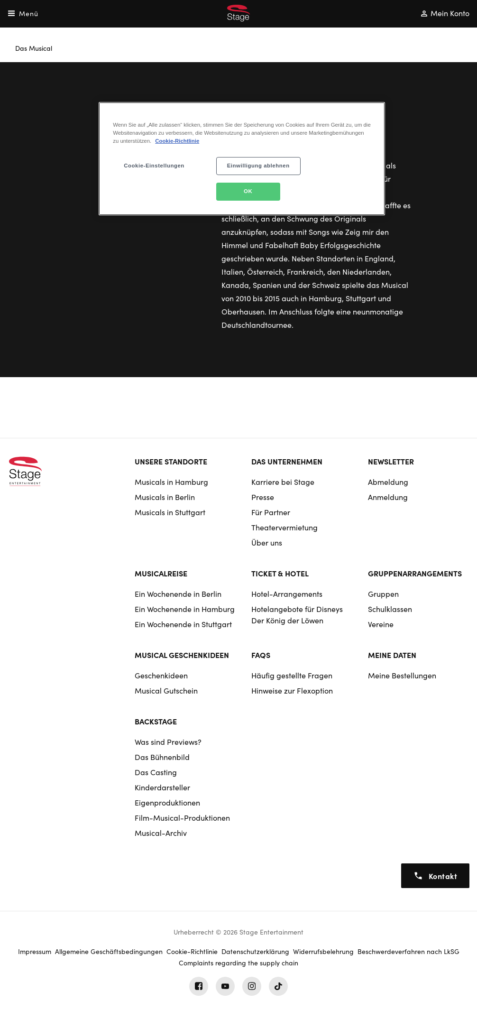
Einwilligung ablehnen (258, 165)
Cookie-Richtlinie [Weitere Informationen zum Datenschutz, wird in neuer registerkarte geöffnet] (177, 141)
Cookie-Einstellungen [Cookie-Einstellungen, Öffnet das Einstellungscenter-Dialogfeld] (154, 165)
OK (248, 191)
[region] (242, 158)
